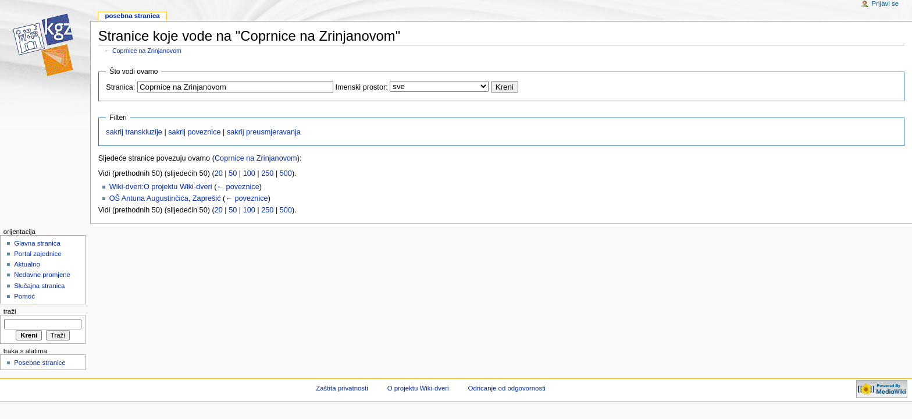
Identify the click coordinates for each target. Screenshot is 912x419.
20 (219, 173)
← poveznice (237, 187)
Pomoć (24, 296)
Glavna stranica (37, 243)
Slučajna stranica (39, 285)
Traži (9, 311)
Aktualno (27, 264)
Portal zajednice (38, 253)
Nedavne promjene (42, 274)
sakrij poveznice (194, 132)
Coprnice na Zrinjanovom (146, 50)
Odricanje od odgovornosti (507, 388)
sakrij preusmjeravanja (264, 132)
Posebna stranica (132, 15)
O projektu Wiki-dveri (418, 388)
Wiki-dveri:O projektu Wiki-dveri (160, 187)
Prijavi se (885, 3)
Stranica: (120, 87)
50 (233, 173)
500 (286, 173)
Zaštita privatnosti (342, 388)
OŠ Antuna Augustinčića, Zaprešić (165, 198)
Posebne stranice (40, 362)
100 (249, 173)
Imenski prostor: (361, 87)
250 (267, 173)
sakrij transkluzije (134, 132)
